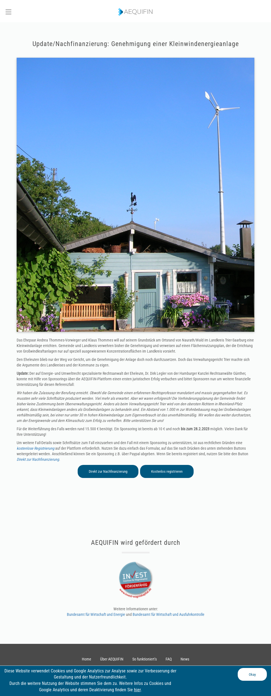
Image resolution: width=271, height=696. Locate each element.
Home (86, 659)
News (185, 659)
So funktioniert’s (144, 659)
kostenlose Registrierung (35, 448)
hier (137, 689)
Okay (252, 674)
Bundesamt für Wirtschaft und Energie (96, 614)
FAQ (169, 659)
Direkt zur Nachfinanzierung (38, 459)
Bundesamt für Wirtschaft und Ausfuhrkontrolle (168, 614)
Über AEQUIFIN (111, 659)
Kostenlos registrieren (167, 471)
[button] (34, 11)
